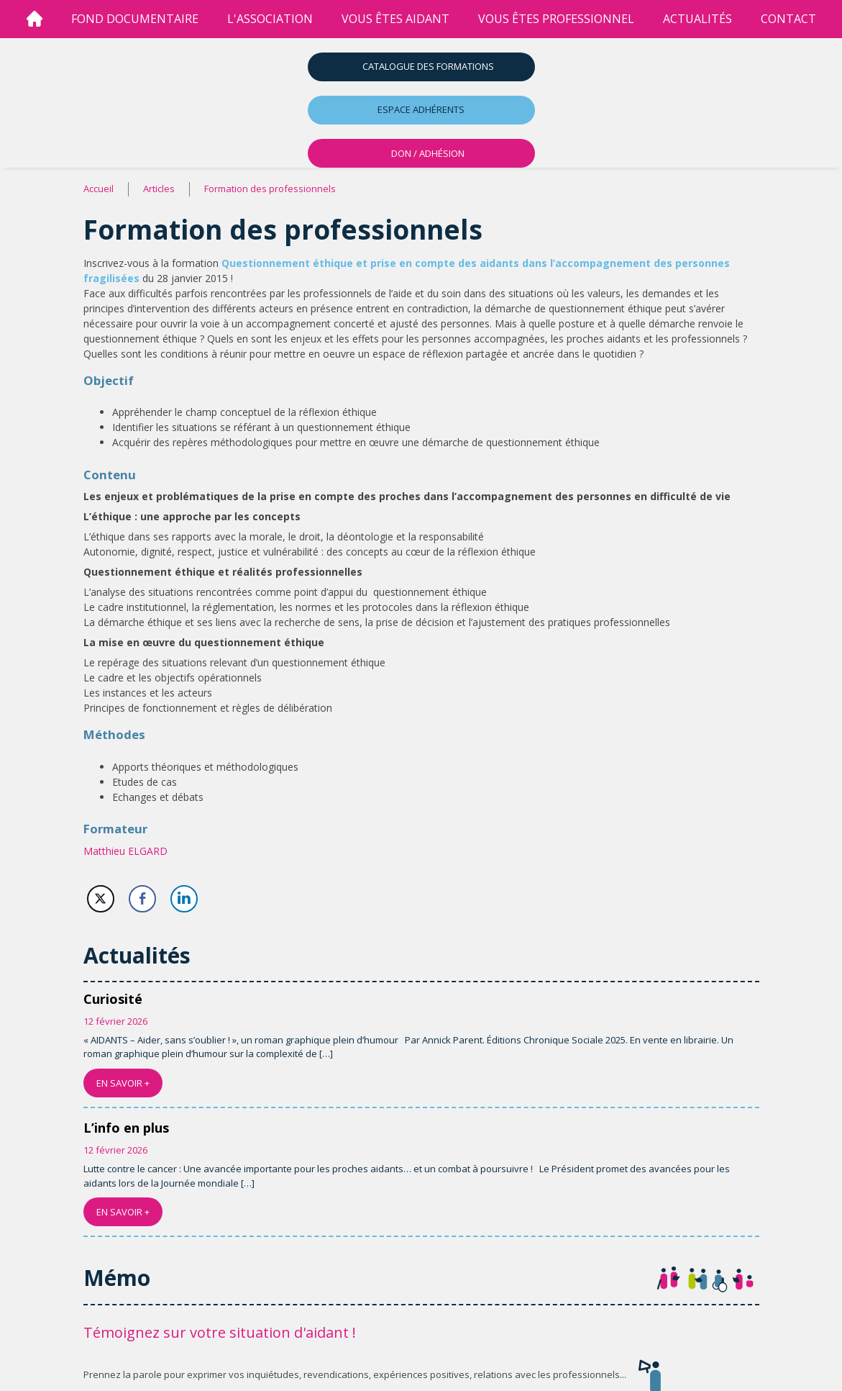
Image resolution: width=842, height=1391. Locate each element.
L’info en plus (126, 1127)
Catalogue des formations (428, 66)
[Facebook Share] (142, 898)
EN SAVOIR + (123, 1083)
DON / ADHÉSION (428, 153)
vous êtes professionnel (556, 19)
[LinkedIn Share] (184, 898)
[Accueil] (34, 19)
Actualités (697, 19)
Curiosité (112, 998)
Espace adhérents (421, 109)
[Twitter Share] (100, 898)
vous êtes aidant (395, 19)
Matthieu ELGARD (125, 851)
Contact (788, 19)
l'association (270, 19)
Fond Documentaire (134, 19)
